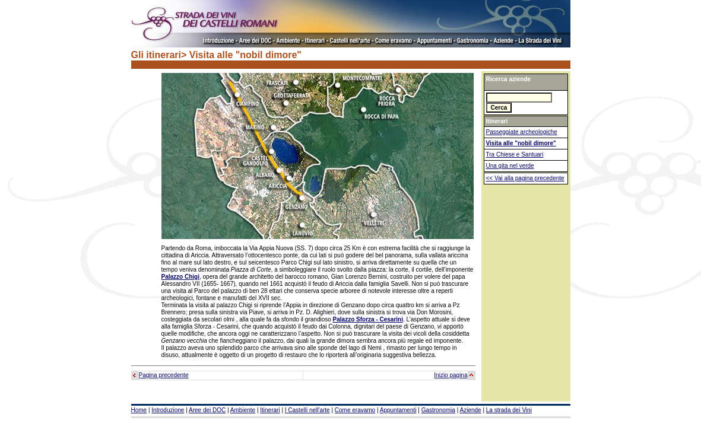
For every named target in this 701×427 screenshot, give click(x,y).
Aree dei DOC (207, 410)
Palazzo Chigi (180, 276)
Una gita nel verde (510, 165)
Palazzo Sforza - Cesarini (368, 319)
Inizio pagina (450, 375)
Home (139, 410)
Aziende (470, 410)
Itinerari (270, 410)
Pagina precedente (164, 375)
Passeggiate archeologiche (521, 132)
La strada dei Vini (509, 410)
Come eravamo (355, 410)
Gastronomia (438, 410)
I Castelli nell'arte (307, 410)
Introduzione (167, 410)
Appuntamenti (398, 410)
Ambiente (242, 410)
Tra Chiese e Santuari (515, 154)
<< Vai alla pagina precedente (525, 178)
